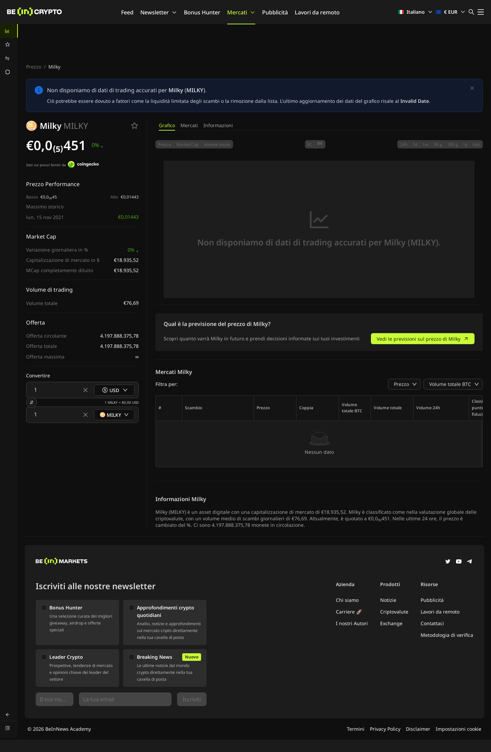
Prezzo (33, 66)
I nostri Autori (352, 623)
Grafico (167, 125)
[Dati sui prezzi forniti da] (83, 165)
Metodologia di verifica (447, 635)
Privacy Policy (385, 729)
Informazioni (218, 125)
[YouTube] (458, 562)
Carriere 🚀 (349, 611)
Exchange (391, 623)
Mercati (241, 12)
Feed (127, 12)
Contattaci (432, 623)
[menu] (9, 51)
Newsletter (158, 12)
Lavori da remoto (317, 12)
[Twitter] (447, 562)
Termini (355, 729)
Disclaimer (418, 729)
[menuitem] (9, 31)
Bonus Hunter (202, 12)
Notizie (388, 600)
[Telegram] (469, 562)
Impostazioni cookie (458, 729)
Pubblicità (275, 12)
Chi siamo (347, 600)
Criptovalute (394, 611)
